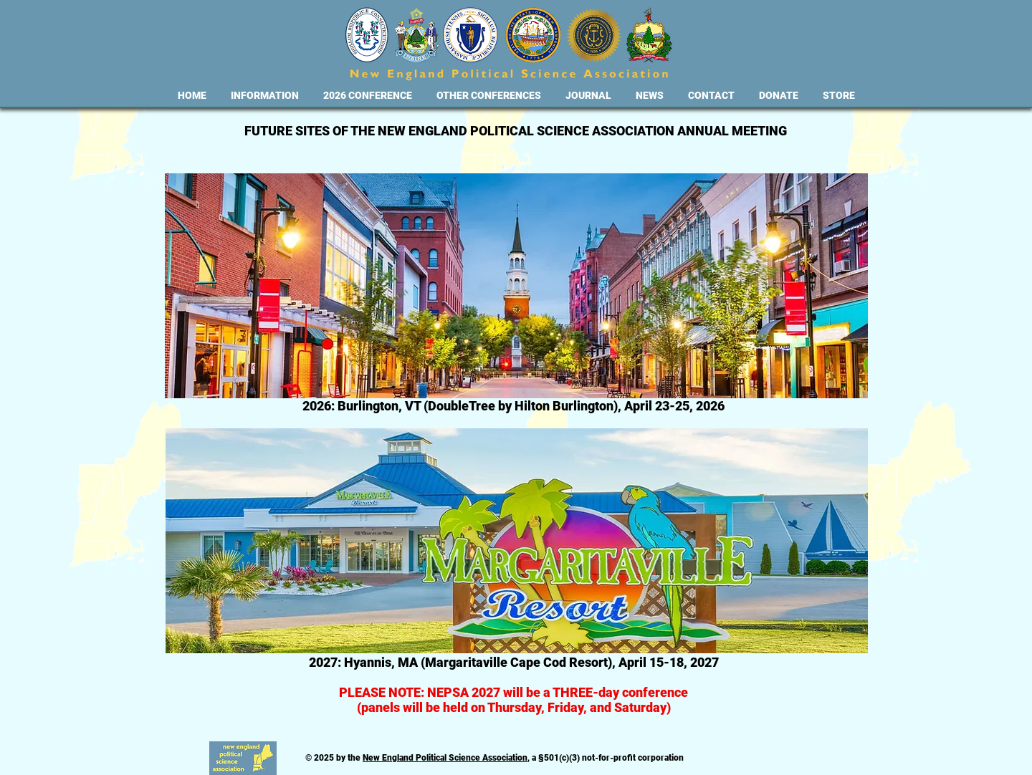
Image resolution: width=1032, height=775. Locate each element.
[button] (265, 95)
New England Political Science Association (445, 758)
